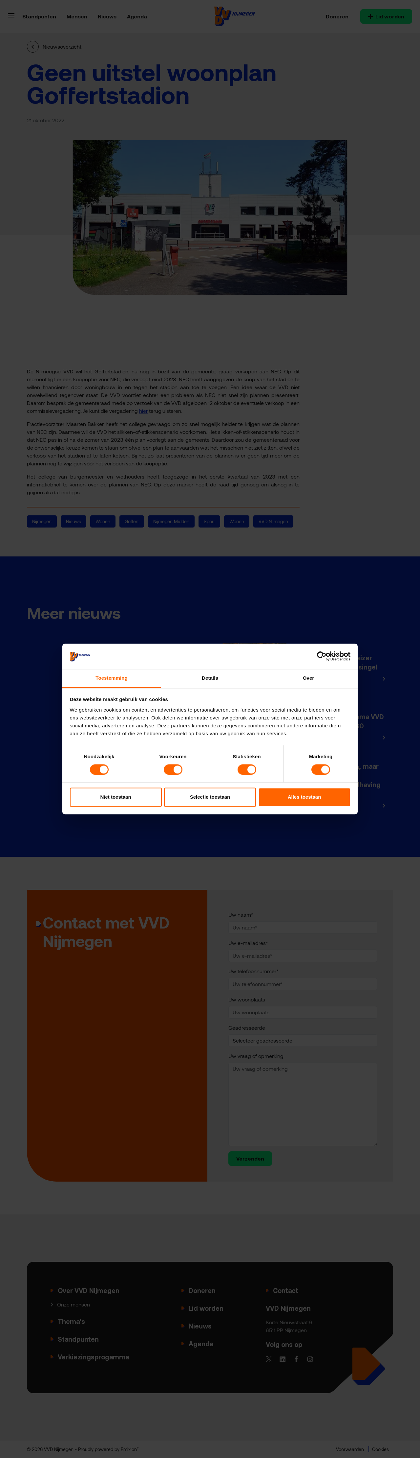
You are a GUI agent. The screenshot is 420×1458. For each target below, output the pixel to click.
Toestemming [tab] (111, 678)
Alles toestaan (304, 797)
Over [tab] (308, 678)
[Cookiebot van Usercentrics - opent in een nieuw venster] (321, 656)
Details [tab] (210, 678)
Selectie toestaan (210, 797)
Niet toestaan (115, 797)
